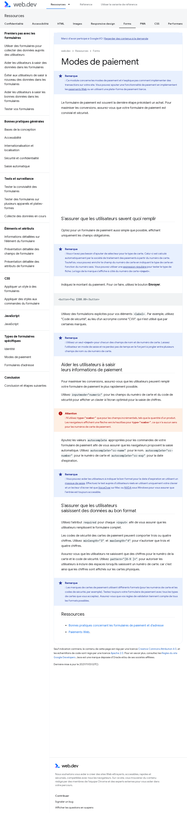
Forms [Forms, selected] (127, 23)
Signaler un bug (64, 801)
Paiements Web (79, 632)
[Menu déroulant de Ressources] (71, 4)
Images (77, 23)
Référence (86, 4)
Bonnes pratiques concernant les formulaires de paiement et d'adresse (116, 625)
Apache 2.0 (117, 653)
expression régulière (134, 266)
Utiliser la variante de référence (119, 4)
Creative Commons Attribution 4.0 (157, 648)
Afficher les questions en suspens (74, 807)
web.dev (66, 50)
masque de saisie (75, 483)
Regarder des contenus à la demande (126, 38)
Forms (96, 50)
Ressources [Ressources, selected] (58, 4)
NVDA (127, 487)
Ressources (14, 16)
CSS (156, 23)
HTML (60, 23)
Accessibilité (40, 23)
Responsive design (103, 23)
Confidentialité (13, 23)
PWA (143, 23)
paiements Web (78, 89)
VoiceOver (104, 487)
